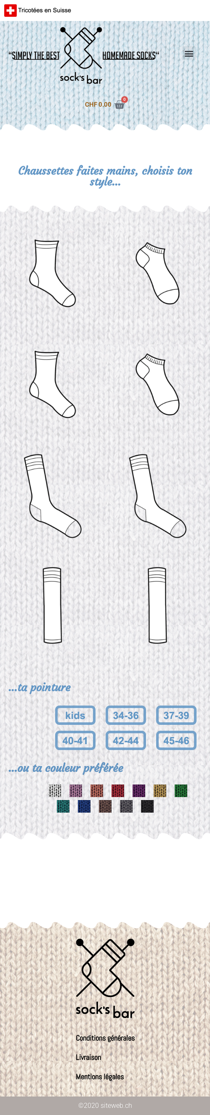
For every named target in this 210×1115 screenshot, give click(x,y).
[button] (189, 53)
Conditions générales (105, 1038)
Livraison (88, 1057)
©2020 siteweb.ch (105, 1106)
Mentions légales (100, 1076)
